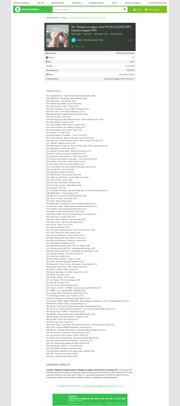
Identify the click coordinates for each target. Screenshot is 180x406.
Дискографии (58, 3)
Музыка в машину (133, 3)
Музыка (79, 40)
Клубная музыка (96, 3)
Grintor (78, 34)
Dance (101, 40)
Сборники (76, 3)
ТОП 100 (40, 3)
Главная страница (21, 3)
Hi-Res (114, 3)
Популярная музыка (158, 3)
